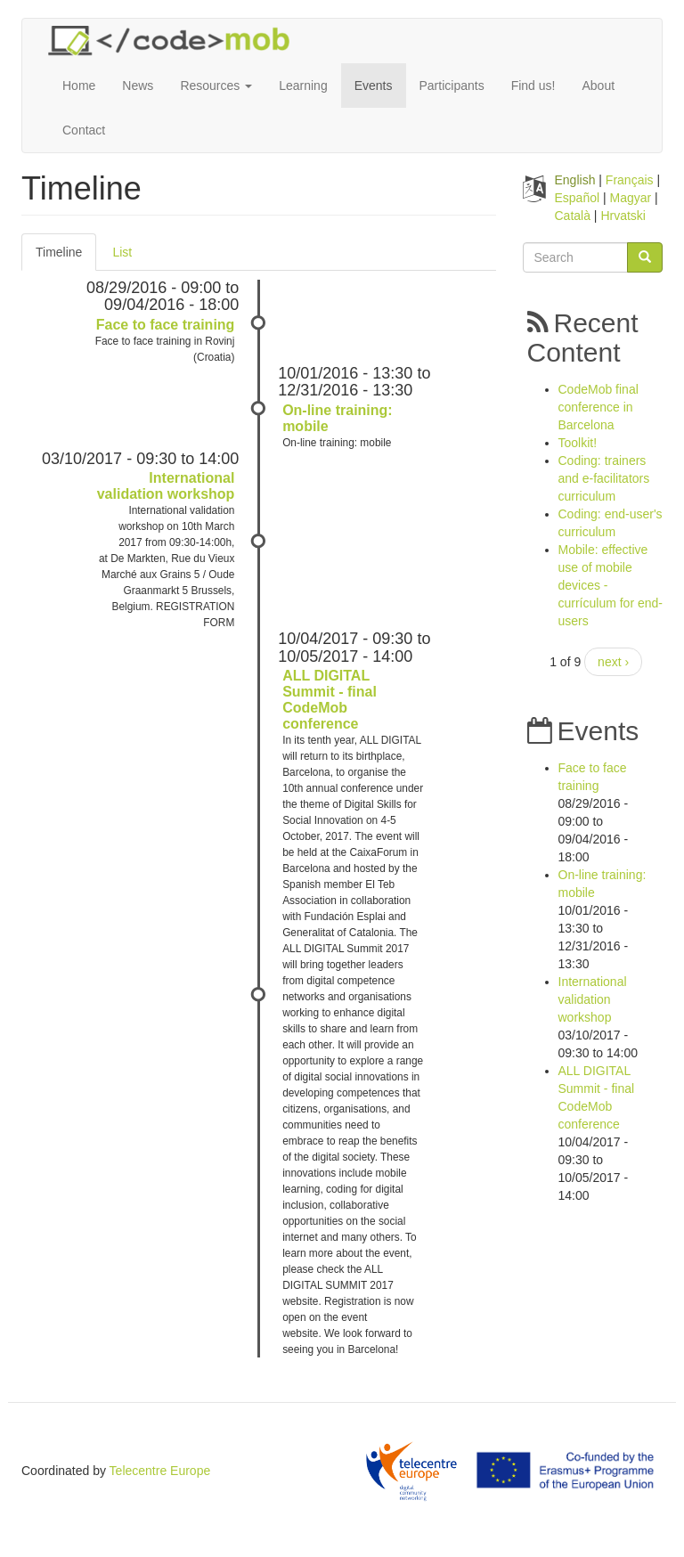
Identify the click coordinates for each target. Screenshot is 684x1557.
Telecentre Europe (160, 1470)
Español (577, 198)
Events (373, 85)
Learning (303, 85)
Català (572, 215)
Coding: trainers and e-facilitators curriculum (604, 478)
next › (613, 662)
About (598, 85)
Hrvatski (623, 215)
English (575, 180)
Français (630, 180)
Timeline (66, 257)
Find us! (533, 85)
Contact (83, 130)
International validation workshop (166, 485)
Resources (216, 85)
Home (78, 85)
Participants (451, 85)
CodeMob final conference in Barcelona (598, 407)
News (137, 85)
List (122, 252)
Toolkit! (578, 443)
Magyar (631, 198)
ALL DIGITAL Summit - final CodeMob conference (329, 699)
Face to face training (165, 324)
